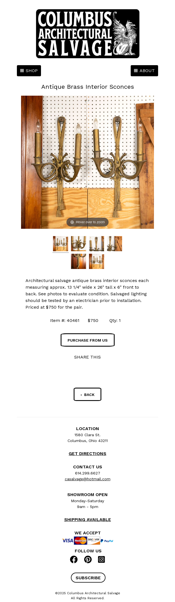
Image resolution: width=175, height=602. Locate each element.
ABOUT (147, 70)
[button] (88, 578)
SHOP (32, 70)
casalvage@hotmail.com (87, 479)
